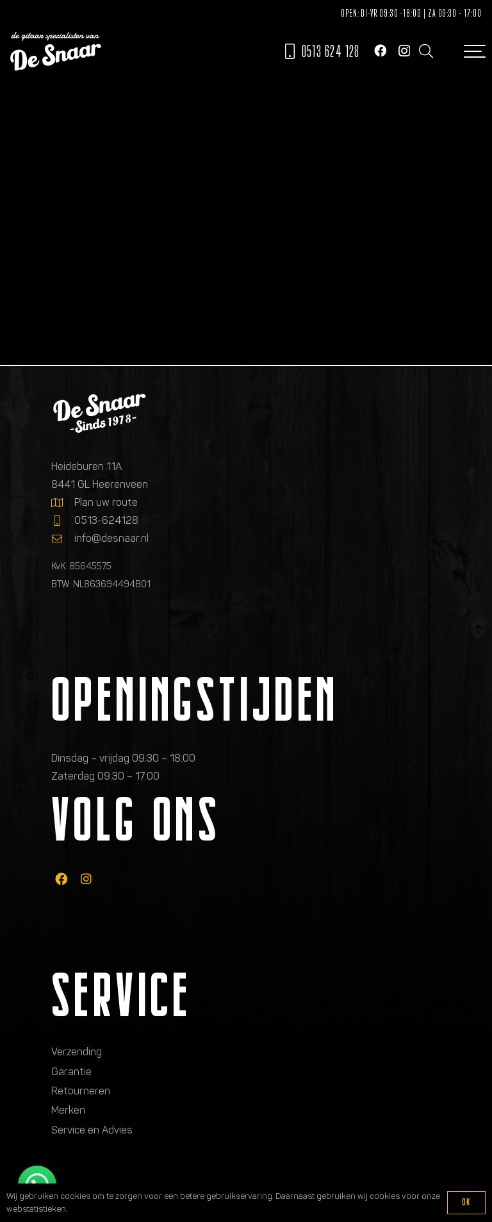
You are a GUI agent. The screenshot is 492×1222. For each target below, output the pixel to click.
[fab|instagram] (86, 878)
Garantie (71, 1072)
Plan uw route (106, 502)
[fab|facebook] (61, 878)
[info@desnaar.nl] (62, 538)
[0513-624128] (62, 520)
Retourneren (80, 1091)
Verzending (76, 1052)
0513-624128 (106, 520)
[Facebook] (380, 50)
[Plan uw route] (62, 503)
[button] (425, 51)
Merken (68, 1110)
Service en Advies (92, 1130)
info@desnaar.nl (111, 538)
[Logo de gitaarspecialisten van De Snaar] (55, 51)
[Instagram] (404, 51)
